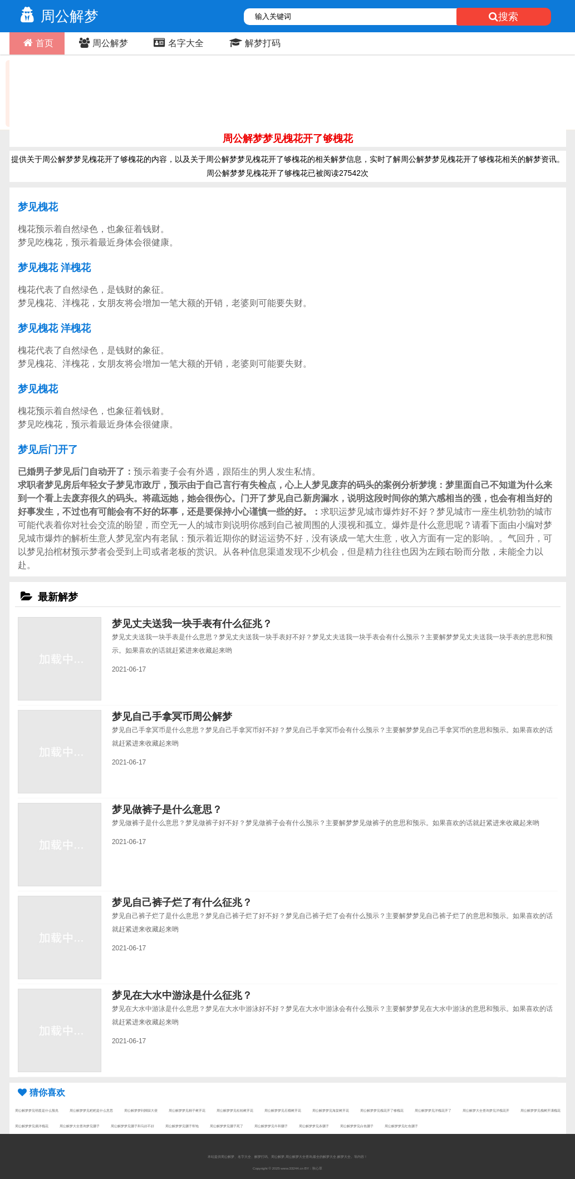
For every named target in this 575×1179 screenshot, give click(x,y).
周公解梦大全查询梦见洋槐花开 (486, 1110)
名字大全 (177, 43)
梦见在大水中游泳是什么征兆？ (182, 995)
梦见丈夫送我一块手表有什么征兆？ (192, 623)
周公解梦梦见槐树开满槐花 (540, 1110)
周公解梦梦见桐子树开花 (187, 1110)
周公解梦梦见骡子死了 (226, 1126)
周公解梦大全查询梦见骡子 (80, 1126)
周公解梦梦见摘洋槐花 (31, 1126)
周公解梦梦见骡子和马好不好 (132, 1126)
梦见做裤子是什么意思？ (167, 809)
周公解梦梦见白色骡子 (356, 1126)
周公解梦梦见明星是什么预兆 (36, 1110)
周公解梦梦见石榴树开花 (282, 1110)
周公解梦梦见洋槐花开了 (433, 1110)
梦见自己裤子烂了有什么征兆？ (182, 902)
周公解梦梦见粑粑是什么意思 (91, 1110)
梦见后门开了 (48, 449)
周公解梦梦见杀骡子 (314, 1126)
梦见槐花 (38, 207)
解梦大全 (344, 1156)
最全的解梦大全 (324, 1156)
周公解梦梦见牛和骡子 (271, 1126)
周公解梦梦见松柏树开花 (235, 1110)
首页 (37, 43)
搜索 (503, 16)
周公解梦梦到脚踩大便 (141, 1110)
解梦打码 (254, 43)
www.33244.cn (292, 1168)
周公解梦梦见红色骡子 (401, 1126)
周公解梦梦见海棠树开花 (330, 1110)
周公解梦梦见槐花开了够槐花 (382, 1110)
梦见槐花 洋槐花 (54, 267)
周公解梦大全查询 (299, 1156)
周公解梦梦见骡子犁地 (182, 1126)
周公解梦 (57, 16)
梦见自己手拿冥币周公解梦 (172, 716)
